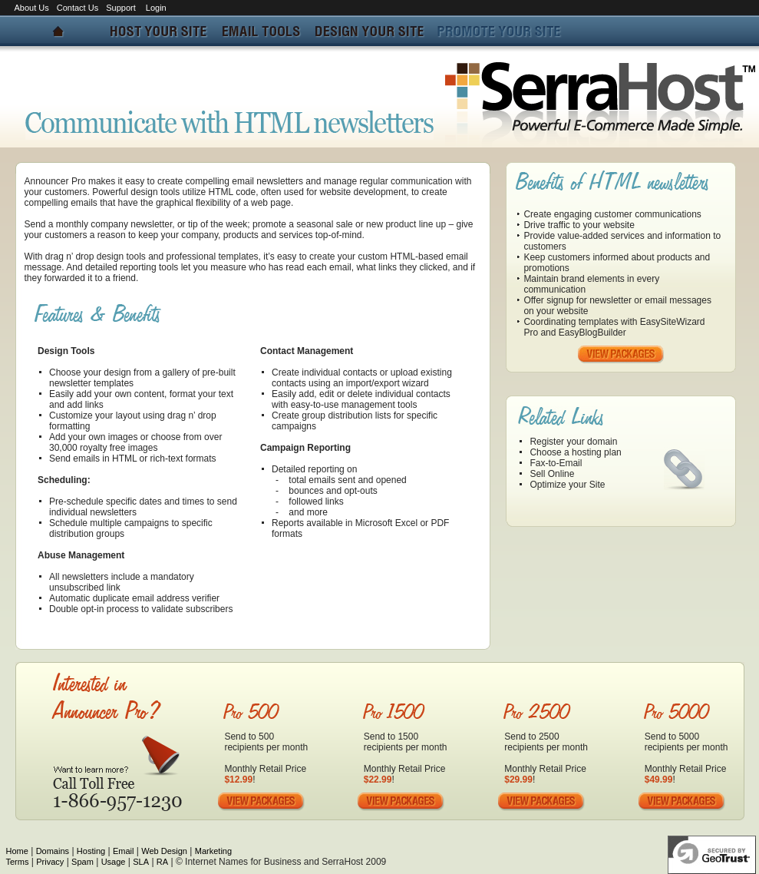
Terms (17, 861)
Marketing (213, 851)
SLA (141, 861)
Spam (82, 861)
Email (123, 851)
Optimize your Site (567, 484)
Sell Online (552, 473)
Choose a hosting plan (575, 452)
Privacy (50, 861)
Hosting (91, 851)
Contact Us (77, 7)
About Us (32, 7)
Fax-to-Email (556, 463)
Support (122, 7)
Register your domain (573, 441)
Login (156, 7)
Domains (52, 851)
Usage (113, 861)
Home (17, 851)
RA (162, 861)
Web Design (164, 851)
